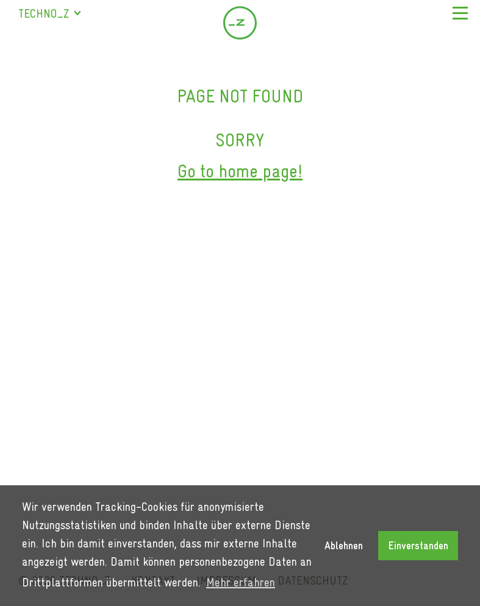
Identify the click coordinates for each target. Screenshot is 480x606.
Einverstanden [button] (418, 546)
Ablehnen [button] (343, 546)
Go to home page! (240, 171)
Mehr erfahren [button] (240, 582)
